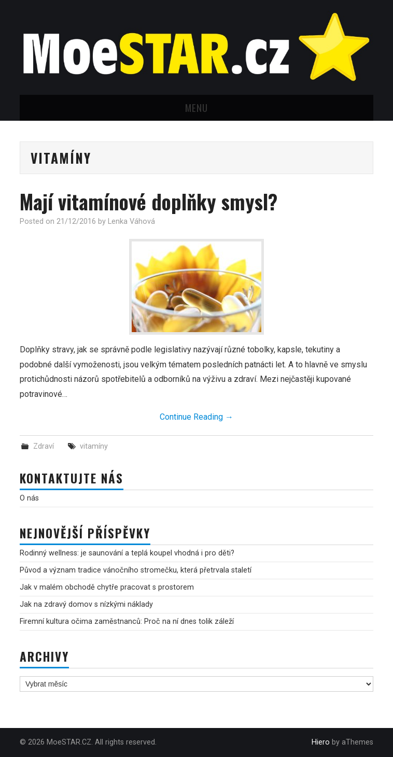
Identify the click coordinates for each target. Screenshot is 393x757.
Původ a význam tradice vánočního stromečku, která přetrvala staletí (135, 570)
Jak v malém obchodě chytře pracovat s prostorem (107, 587)
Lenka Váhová (131, 221)
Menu (196, 107)
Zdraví (43, 446)
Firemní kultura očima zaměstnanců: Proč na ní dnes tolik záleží (127, 621)
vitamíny (94, 446)
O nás (29, 498)
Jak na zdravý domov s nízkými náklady (86, 604)
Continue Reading (196, 417)
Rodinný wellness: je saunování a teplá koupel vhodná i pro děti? (127, 553)
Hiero (321, 742)
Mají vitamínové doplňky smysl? (148, 201)
